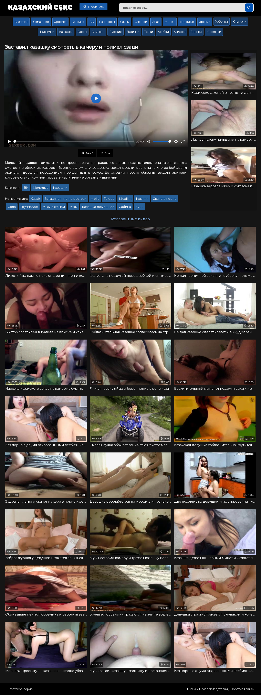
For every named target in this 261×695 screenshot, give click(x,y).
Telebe (109, 199)
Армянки (98, 32)
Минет (170, 22)
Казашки (21, 22)
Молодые (187, 22)
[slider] (73, 141)
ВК (92, 22)
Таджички (47, 32)
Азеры (82, 32)
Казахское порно (20, 689)
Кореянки (214, 32)
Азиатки (180, 32)
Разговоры (107, 22)
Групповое (29, 207)
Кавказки (66, 32)
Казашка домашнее (98, 207)
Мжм (73, 207)
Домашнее (41, 22)
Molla (95, 199)
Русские (115, 32)
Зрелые (204, 22)
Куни (139, 207)
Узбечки (221, 21)
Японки (196, 32)
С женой (141, 22)
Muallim (125, 199)
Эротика (60, 22)
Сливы (124, 22)
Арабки (163, 32)
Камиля (142, 199)
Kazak (35, 199)
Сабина (125, 207)
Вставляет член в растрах (65, 199)
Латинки (133, 32)
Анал (155, 22)
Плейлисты (93, 6)
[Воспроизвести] (9, 141)
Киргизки (239, 21)
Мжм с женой (53, 207)
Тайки (148, 32)
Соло (12, 207)
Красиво (78, 22)
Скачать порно (165, 199)
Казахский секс (40, 7)
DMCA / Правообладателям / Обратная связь (220, 689)
